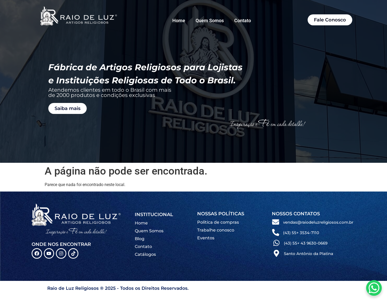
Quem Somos (210, 20)
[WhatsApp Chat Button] (374, 288)
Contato (242, 20)
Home (178, 20)
